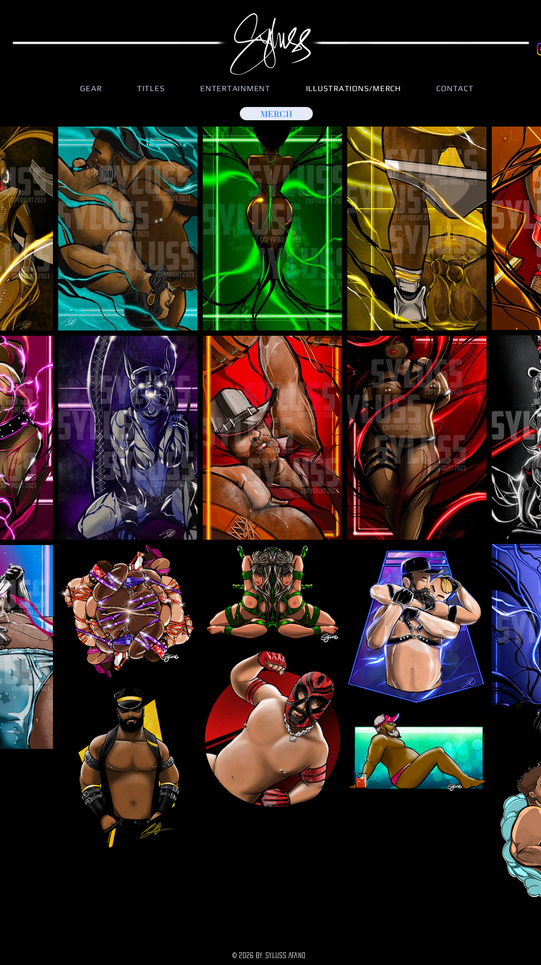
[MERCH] (276, 113)
